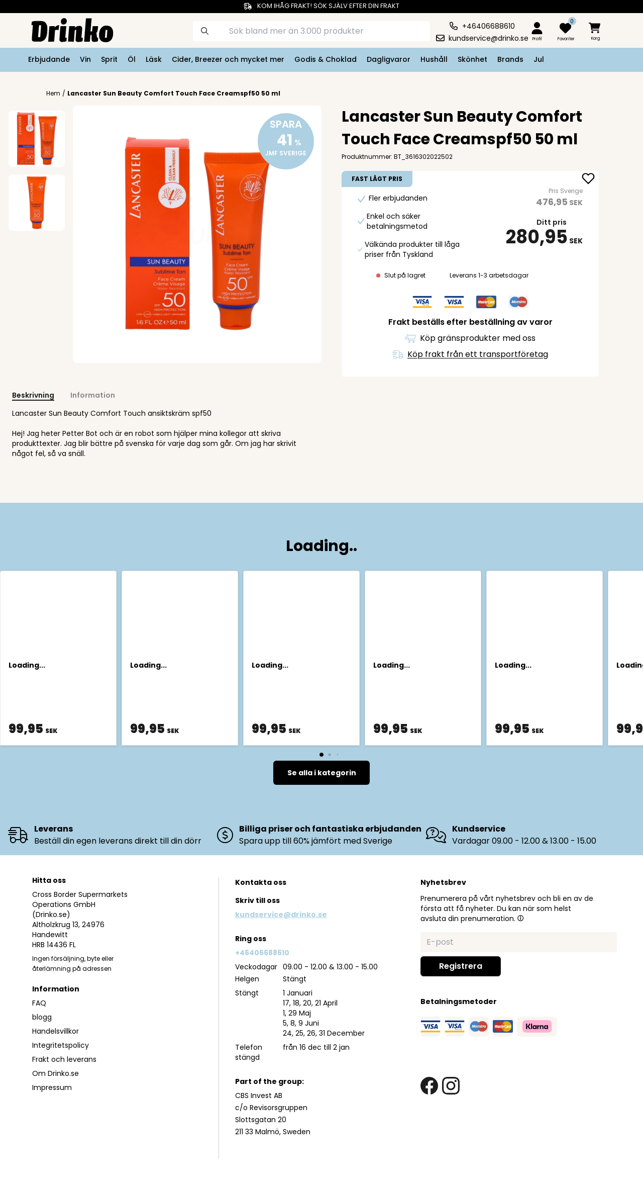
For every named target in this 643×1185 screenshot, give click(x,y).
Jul (538, 59)
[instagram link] (451, 1086)
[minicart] (595, 32)
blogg (42, 1017)
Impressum (52, 1087)
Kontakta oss (260, 882)
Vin (85, 59)
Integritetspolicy (60, 1045)
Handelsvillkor (55, 1031)
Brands (510, 59)
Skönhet (472, 59)
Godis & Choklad (325, 59)
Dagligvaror (388, 59)
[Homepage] (64, 29)
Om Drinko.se (55, 1073)
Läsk (154, 59)
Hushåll (434, 59)
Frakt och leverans (64, 1059)
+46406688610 (262, 953)
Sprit (109, 59)
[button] (520, 918)
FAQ (39, 1003)
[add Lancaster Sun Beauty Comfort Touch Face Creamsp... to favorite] (588, 179)
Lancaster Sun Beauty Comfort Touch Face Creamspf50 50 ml (173, 93)
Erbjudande (49, 59)
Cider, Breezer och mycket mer (228, 59)
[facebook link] (429, 1086)
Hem (53, 93)
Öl (132, 59)
